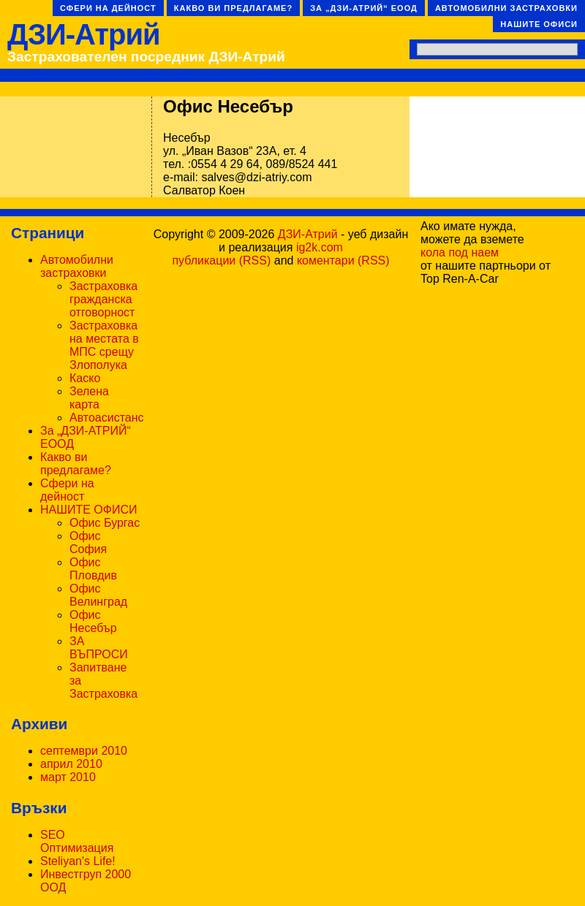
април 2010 (71, 764)
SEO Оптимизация (76, 841)
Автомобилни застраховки (506, 8)
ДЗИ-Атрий (83, 34)
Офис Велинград (98, 595)
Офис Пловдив (93, 569)
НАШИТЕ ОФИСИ (539, 24)
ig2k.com (319, 247)
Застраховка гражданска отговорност (103, 299)
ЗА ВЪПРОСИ (98, 648)
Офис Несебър (93, 621)
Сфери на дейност (108, 8)
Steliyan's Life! (78, 861)
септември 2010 (83, 751)
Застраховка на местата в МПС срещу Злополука (104, 345)
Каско (84, 378)
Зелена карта (89, 398)
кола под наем (459, 252)
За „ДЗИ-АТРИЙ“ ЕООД (364, 8)
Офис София (88, 542)
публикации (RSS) (221, 260)
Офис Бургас (104, 523)
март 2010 (68, 777)
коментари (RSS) (343, 260)
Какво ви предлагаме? (233, 8)
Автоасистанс (106, 417)
